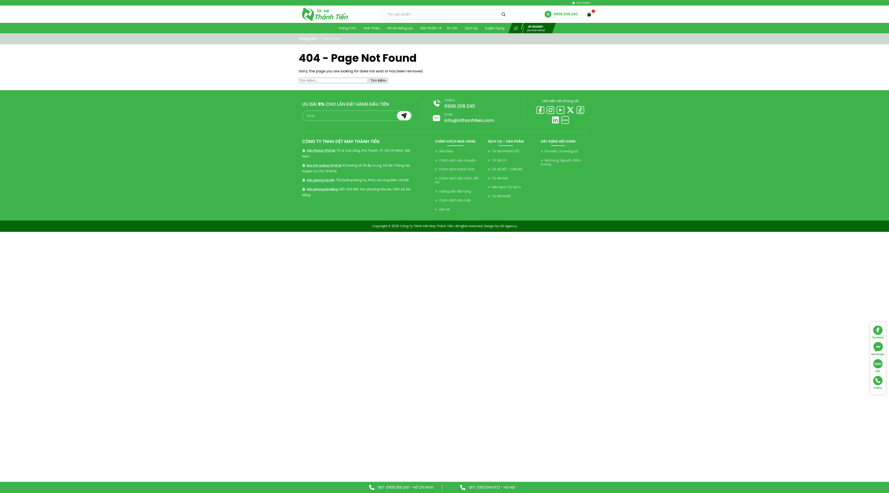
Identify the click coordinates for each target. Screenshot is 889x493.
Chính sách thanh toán (457, 169)
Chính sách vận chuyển (457, 160)
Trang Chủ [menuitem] (347, 28)
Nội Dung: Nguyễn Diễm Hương (561, 162)
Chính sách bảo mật (455, 200)
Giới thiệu (446, 151)
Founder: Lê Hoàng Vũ (561, 151)
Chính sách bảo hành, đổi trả (456, 180)
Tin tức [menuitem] (452, 28)
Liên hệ (444, 209)
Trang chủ (307, 38)
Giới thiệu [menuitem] (371, 28)
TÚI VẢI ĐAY (500, 178)
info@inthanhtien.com (469, 120)
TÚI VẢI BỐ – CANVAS (507, 169)
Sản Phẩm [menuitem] (428, 28)
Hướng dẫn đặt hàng (455, 191)
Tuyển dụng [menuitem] (495, 28)
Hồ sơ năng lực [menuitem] (400, 28)
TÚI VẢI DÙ (499, 160)
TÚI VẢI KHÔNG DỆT (506, 151)
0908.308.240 (459, 106)
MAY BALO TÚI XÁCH (506, 187)
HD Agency (508, 226)
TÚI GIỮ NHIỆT (501, 196)
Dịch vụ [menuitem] (471, 28)
